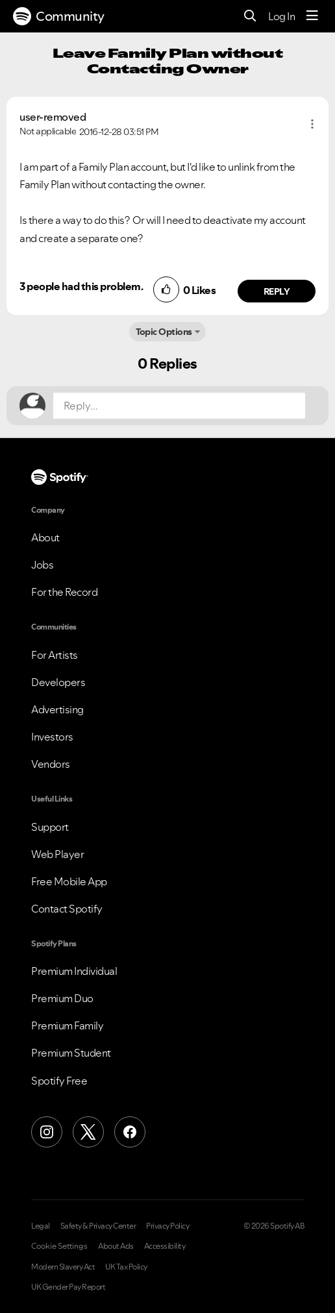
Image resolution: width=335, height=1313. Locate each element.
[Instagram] (46, 1131)
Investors (52, 737)
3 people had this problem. (81, 286)
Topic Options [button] (164, 331)
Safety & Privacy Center (98, 1226)
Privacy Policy (167, 1226)
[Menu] (312, 16)
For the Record (64, 592)
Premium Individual (74, 971)
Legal (40, 1226)
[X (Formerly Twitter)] (88, 1131)
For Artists (54, 655)
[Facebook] (129, 1131)
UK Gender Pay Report (68, 1287)
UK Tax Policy (126, 1267)
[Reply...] (179, 406)
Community (59, 16)
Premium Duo (62, 998)
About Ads (116, 1246)
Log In (281, 16)
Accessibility (165, 1246)
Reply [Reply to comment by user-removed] (277, 291)
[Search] (250, 16)
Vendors (50, 764)
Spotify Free (59, 1081)
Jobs (42, 565)
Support (50, 827)
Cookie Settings (59, 1246)
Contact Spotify (67, 909)
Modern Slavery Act (63, 1267)
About (45, 537)
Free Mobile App (69, 881)
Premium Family (67, 1025)
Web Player (57, 854)
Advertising (57, 709)
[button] (312, 124)
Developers (58, 682)
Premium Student (71, 1053)
